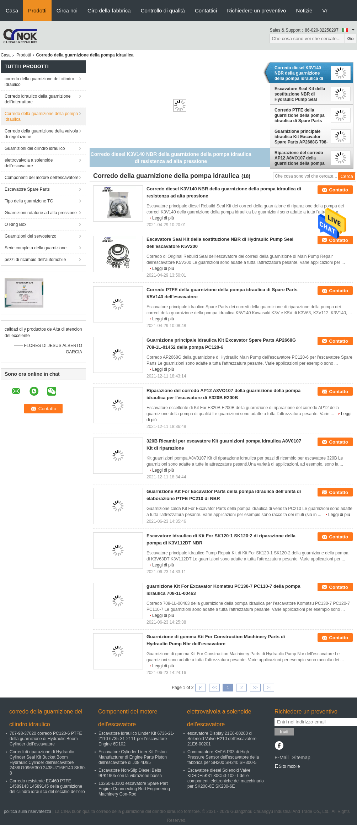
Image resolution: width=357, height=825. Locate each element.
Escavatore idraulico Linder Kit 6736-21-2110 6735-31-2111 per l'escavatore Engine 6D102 (136, 739)
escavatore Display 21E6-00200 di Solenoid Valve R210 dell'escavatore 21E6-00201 (221, 739)
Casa (12, 10)
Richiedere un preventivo (256, 10)
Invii (284, 731)
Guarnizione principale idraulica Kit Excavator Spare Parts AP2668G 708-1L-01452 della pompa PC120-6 (301, 137)
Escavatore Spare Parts (27, 189)
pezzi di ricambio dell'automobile (35, 259)
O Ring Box (15, 224)
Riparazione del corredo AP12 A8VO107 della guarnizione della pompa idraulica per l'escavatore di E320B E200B (300, 158)
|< (200, 687)
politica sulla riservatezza (27, 811)
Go (350, 38)
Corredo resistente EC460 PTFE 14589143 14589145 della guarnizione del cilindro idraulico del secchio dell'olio (47, 786)
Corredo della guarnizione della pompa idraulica (41, 116)
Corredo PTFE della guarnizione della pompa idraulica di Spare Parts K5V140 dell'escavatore (300, 115)
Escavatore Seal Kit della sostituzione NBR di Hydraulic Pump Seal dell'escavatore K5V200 (300, 94)
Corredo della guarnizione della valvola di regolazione (41, 134)
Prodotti (37, 10)
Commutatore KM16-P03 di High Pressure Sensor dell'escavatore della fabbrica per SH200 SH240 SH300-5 (223, 757)
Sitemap (301, 757)
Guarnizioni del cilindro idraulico (35, 148)
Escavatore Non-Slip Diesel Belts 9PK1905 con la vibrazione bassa (130, 773)
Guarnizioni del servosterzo (30, 236)
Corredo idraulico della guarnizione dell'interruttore (37, 99)
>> (255, 687)
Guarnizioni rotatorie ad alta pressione (41, 212)
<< (214, 687)
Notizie (304, 10)
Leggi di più (163, 218)
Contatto (338, 189)
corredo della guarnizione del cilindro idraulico (39, 81)
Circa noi (67, 10)
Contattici (206, 10)
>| (269, 687)
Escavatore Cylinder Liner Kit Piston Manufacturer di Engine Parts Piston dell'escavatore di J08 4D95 (132, 757)
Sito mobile (287, 766)
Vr (324, 10)
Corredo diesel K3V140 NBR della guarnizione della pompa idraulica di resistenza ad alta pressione (299, 73)
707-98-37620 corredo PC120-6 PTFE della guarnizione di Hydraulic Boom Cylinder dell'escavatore (46, 739)
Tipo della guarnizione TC (29, 201)
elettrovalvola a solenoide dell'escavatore (29, 163)
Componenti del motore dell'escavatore (42, 177)
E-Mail (282, 757)
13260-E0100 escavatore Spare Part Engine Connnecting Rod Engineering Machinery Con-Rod (134, 789)
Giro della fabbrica (109, 10)
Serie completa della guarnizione (35, 247)
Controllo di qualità (163, 10)
